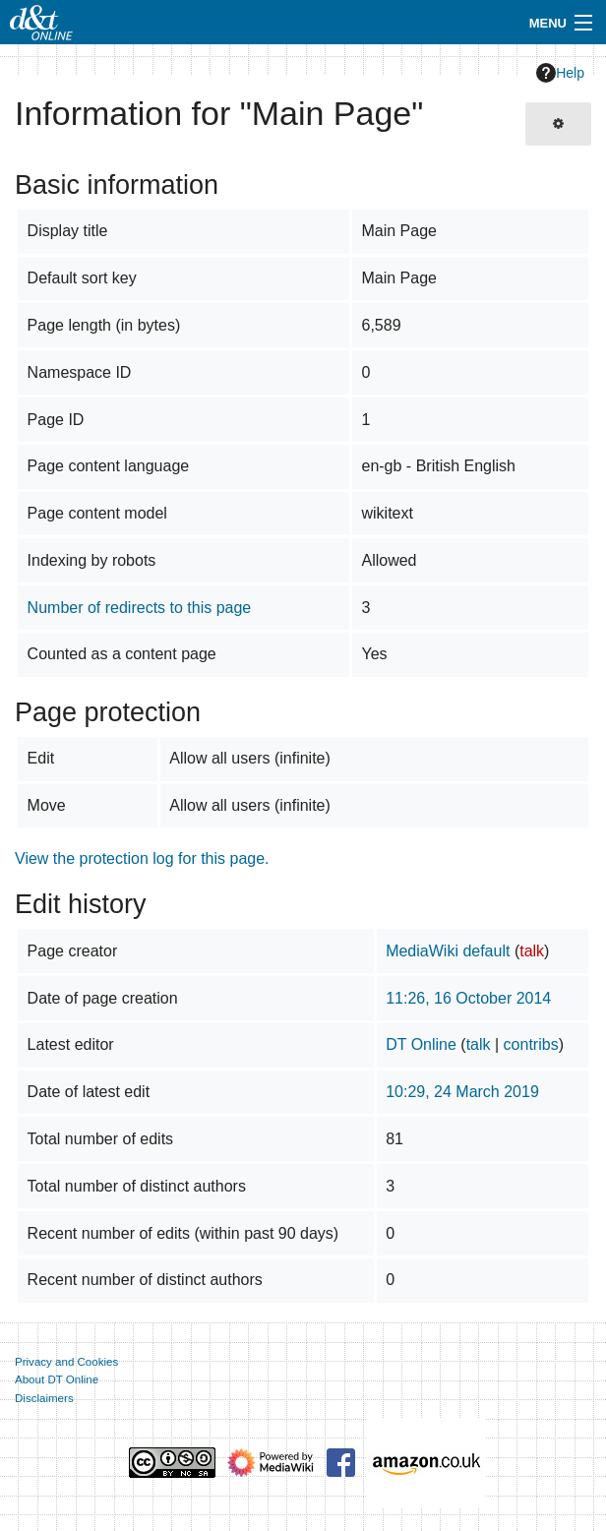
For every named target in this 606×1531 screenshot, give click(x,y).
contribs (531, 1044)
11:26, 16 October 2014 (468, 998)
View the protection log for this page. (142, 858)
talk (531, 951)
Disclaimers (44, 1398)
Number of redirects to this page (140, 607)
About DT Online (56, 1379)
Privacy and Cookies (66, 1362)
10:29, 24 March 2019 (462, 1091)
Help (560, 73)
